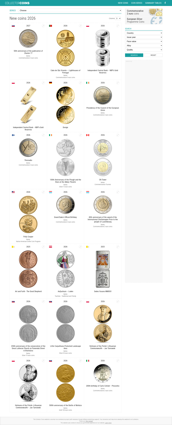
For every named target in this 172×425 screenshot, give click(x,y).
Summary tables (153, 3)
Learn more (108, 423)
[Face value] (143, 41)
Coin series (136, 3)
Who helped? (89, 421)
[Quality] (143, 49)
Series (13, 10)
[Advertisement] (144, 99)
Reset (153, 55)
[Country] (143, 33)
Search (134, 55)
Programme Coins (144, 20)
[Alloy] (143, 45)
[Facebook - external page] (165, 3)
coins (135, 12)
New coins (123, 3)
